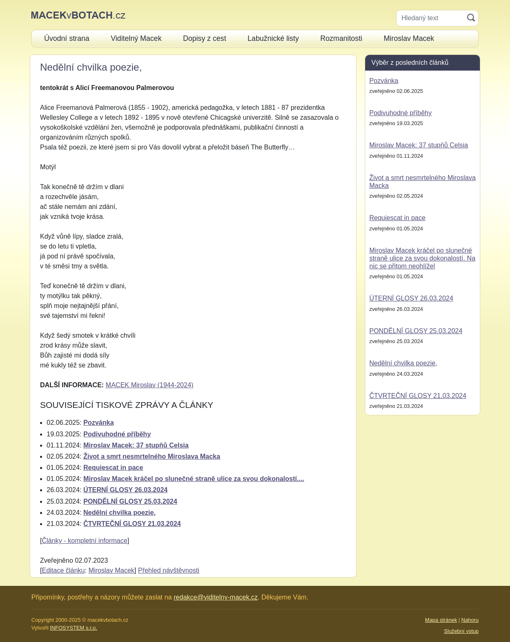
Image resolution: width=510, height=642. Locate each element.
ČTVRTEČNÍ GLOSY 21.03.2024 (132, 523)
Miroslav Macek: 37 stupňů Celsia (136, 445)
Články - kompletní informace (84, 540)
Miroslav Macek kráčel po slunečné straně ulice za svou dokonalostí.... (193, 478)
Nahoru (470, 620)
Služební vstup (461, 631)
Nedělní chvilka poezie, (119, 512)
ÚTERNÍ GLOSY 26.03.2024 (125, 489)
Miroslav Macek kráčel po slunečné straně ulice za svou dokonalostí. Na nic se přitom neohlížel (422, 258)
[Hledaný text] (430, 18)
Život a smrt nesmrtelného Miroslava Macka (151, 456)
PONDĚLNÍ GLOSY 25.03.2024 (130, 501)
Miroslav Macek (111, 570)
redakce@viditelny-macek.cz (216, 597)
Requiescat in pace (113, 467)
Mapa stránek (441, 620)
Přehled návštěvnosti (168, 570)
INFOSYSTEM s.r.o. (73, 628)
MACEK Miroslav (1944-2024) (150, 385)
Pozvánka (98, 422)
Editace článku (63, 570)
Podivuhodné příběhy (117, 434)
